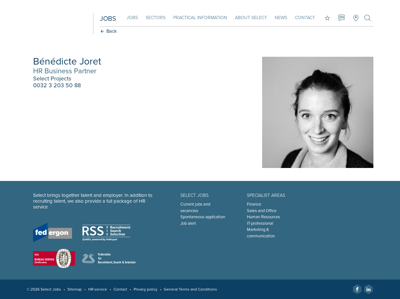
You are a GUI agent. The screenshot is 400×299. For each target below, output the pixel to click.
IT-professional (260, 223)
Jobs (132, 17)
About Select (251, 17)
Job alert (188, 223)
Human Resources (263, 217)
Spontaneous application (202, 217)
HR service (97, 289)
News (281, 17)
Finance (254, 204)
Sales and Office (261, 210)
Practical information (200, 17)
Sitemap (74, 289)
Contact (305, 17)
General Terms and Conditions (190, 289)
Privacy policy (145, 289)
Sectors (155, 17)
